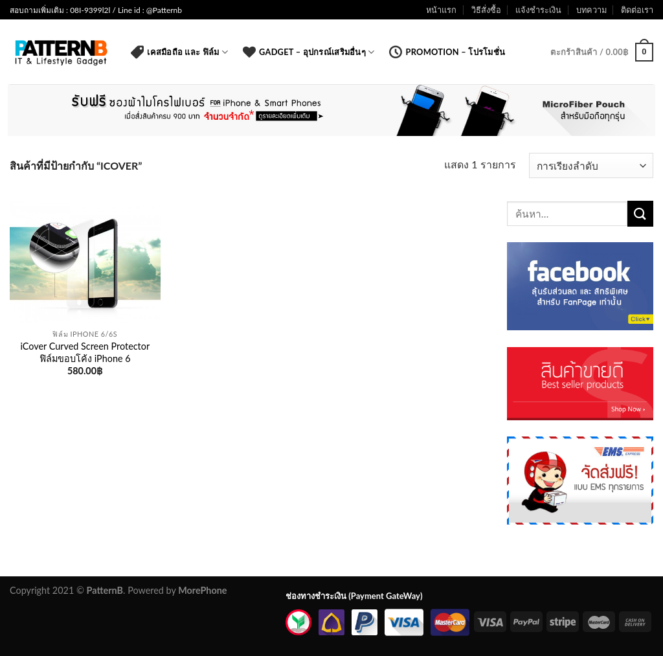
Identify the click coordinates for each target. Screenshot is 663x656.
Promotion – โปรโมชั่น (447, 52)
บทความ (591, 10)
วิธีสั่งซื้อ (486, 10)
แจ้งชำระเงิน (538, 10)
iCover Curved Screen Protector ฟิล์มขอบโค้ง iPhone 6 (85, 352)
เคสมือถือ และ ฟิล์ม (179, 52)
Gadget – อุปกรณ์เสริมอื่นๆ (308, 52)
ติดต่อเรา (637, 10)
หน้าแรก (441, 10)
